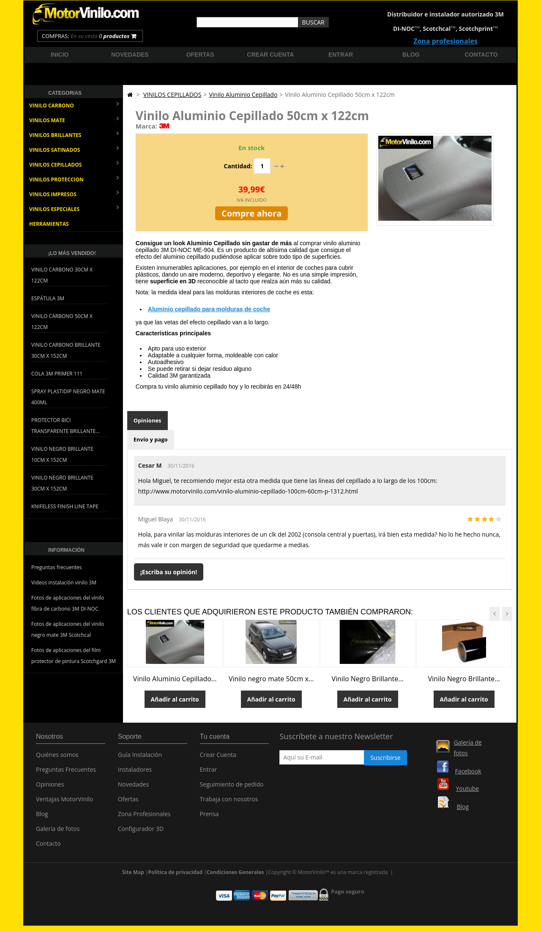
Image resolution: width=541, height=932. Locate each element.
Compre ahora (251, 213)
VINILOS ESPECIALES (74, 208)
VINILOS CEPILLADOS (74, 163)
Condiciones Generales (235, 872)
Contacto (481, 54)
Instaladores (135, 772)
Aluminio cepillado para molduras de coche (209, 309)
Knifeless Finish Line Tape (64, 506)
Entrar (340, 54)
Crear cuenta (270, 54)
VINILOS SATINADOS (74, 149)
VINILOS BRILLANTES (74, 134)
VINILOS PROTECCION (74, 178)
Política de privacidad (175, 872)
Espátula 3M (47, 298)
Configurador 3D (141, 832)
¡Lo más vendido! (72, 253)
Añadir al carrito (175, 699)
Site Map (133, 872)
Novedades (130, 54)
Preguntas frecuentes (56, 567)
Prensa (209, 817)
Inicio (60, 54)
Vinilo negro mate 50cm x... (271, 678)
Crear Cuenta (218, 758)
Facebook (468, 771)
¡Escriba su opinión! (168, 572)
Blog (410, 54)
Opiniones (147, 420)
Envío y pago (151, 439)
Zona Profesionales (144, 817)
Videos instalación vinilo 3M (63, 582)
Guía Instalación (140, 758)
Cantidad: (238, 166)
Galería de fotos (57, 832)
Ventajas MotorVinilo (64, 802)
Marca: (146, 126)
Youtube (467, 788)
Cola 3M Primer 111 (56, 373)
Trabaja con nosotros (229, 802)
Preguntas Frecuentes (66, 772)
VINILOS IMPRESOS (74, 193)
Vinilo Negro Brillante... (368, 678)
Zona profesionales (445, 41)
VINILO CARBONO (74, 104)
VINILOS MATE (74, 119)
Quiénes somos (57, 758)
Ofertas (200, 54)
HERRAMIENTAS (49, 224)
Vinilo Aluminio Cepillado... (175, 678)
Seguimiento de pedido (232, 787)
